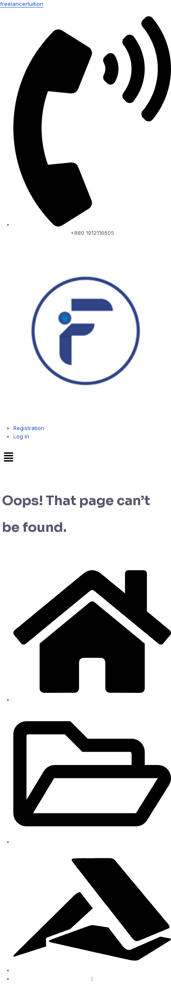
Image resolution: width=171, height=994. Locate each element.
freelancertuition (21, 3)
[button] (85, 458)
